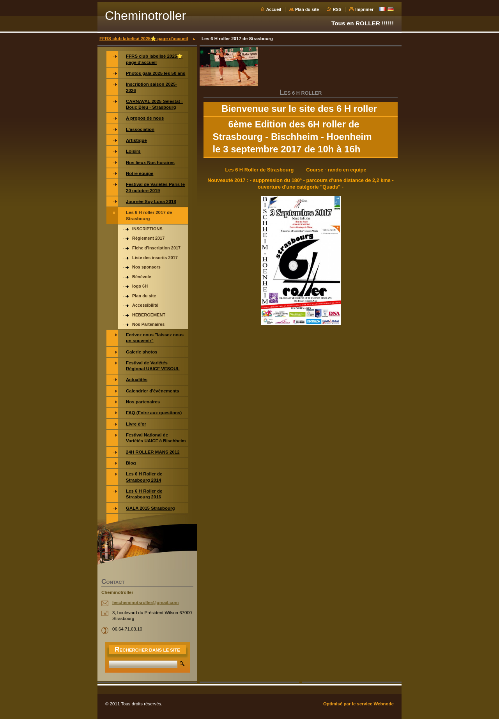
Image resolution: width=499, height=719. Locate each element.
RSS (337, 9)
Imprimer (364, 9)
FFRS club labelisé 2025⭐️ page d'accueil (143, 38)
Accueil (273, 9)
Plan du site (307, 9)
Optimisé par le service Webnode (358, 703)
